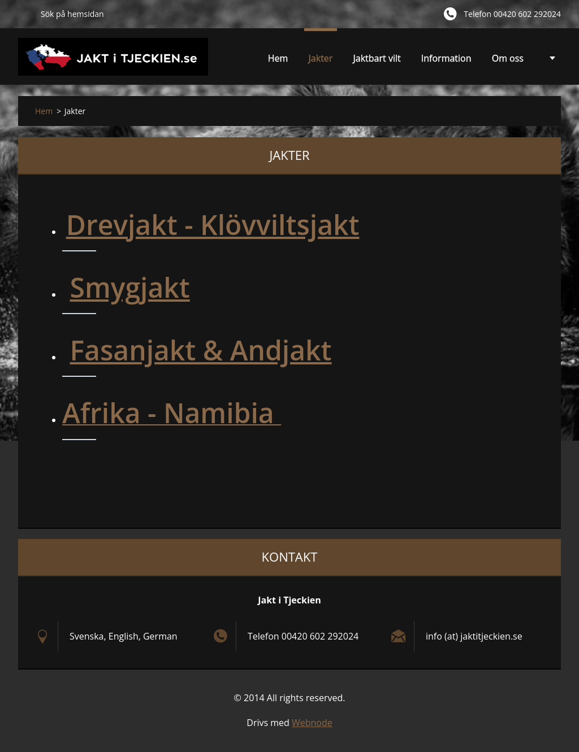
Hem (278, 58)
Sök (25, 13)
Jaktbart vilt (377, 61)
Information (446, 58)
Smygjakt (130, 287)
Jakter (321, 61)
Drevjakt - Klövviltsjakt (213, 224)
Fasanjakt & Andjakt (201, 350)
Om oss (508, 58)
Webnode (312, 722)
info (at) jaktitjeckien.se (474, 636)
